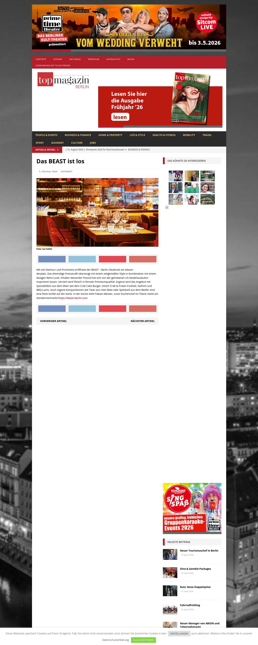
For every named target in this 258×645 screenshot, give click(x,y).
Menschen (171, 447)
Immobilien (171, 426)
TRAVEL (207, 135)
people (198, 453)
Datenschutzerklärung (115, 640)
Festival (169, 413)
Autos (209, 393)
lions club (171, 440)
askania (196, 393)
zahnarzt (185, 480)
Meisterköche (201, 440)
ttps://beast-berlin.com (74, 298)
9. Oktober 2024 (48, 171)
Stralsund (186, 467)
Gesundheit (172, 420)
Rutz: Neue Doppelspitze (195, 326)
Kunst (182, 433)
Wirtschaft (200, 473)
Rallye (210, 453)
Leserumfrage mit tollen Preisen (53, 65)
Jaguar (204, 426)
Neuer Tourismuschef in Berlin (199, 290)
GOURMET (57, 142)
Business (205, 400)
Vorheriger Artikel (53, 321)
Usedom (183, 473)
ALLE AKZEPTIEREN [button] (143, 640)
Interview (189, 426)
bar (167, 400)
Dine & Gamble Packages (195, 308)
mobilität (188, 447)
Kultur (169, 433)
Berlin (191, 400)
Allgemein (89, 561)
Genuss (203, 413)
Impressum (93, 59)
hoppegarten (202, 420)
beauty (178, 400)
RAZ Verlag (75, 59)
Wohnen (170, 480)
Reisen (184, 460)
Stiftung (170, 467)
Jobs (93, 142)
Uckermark (204, 467)
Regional (170, 460)
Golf (186, 420)
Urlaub (169, 473)
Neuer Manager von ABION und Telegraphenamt (199, 364)
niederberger (207, 447)
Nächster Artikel (143, 321)
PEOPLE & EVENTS (47, 135)
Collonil (170, 406)
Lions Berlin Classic (203, 433)
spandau (211, 460)
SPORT (40, 142)
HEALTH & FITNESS (164, 135)
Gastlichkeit (187, 413)
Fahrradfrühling (190, 344)
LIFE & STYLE (137, 135)
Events (211, 406)
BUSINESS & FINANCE (78, 135)
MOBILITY (189, 135)
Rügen (197, 460)
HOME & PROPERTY (110, 135)
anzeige (182, 393)
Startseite (41, 59)
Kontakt (57, 59)
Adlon (168, 393)
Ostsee (185, 453)
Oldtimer (170, 453)
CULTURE (77, 142)
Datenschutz (113, 59)
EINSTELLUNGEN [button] (179, 633)
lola (185, 440)
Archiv (130, 59)
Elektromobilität (191, 406)
